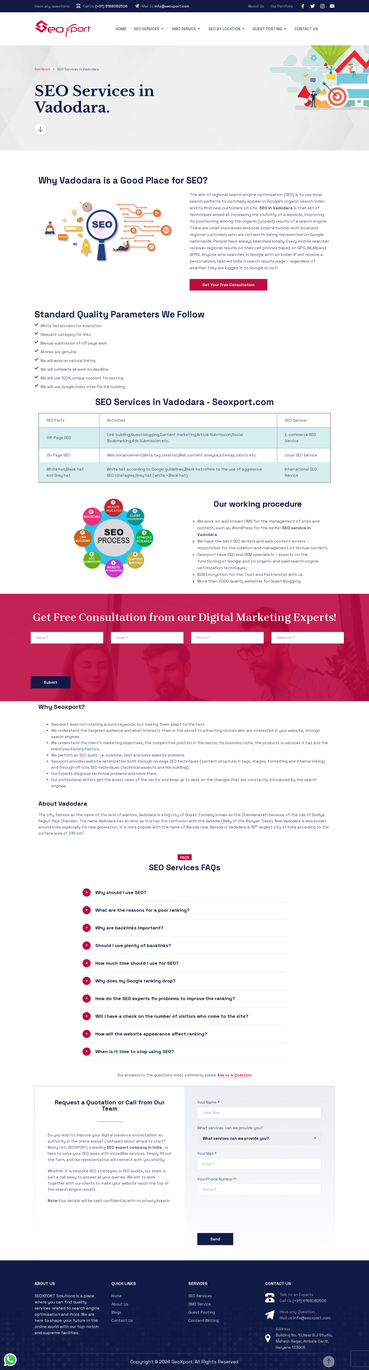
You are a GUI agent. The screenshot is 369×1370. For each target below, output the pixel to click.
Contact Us (306, 28)
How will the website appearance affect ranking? (151, 1034)
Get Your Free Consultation (228, 284)
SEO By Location (224, 28)
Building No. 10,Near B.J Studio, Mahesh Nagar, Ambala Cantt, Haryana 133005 (304, 1341)
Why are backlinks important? (129, 928)
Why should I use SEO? (120, 892)
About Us (256, 6)
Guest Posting (267, 28)
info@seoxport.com (172, 6)
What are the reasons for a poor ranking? (142, 910)
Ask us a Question (235, 1075)
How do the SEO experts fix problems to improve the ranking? (165, 998)
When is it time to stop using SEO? (134, 1051)
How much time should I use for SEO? (137, 963)
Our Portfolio (282, 6)
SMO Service (184, 28)
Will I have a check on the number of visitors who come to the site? (171, 1016)
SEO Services (146, 28)
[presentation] (70, 661)
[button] (184, 892)
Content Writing (203, 1320)
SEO (82, 755)
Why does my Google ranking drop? (135, 981)
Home (121, 28)
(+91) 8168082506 (111, 6)
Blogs (116, 1312)
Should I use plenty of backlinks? (133, 945)
